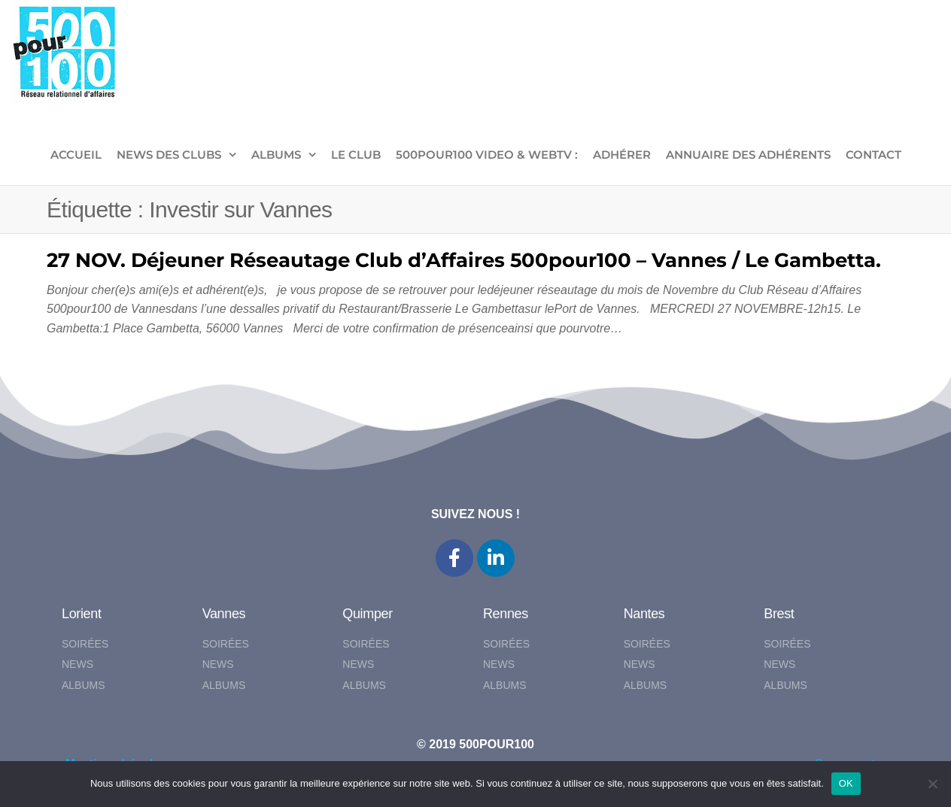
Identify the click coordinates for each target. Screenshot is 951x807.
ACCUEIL (76, 154)
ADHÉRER (622, 154)
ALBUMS (276, 154)
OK (846, 783)
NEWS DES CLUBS (169, 154)
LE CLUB (356, 154)
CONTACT (873, 154)
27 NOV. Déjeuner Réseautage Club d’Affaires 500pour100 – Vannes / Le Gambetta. (464, 260)
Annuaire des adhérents (748, 154)
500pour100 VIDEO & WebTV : (487, 154)
